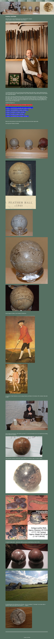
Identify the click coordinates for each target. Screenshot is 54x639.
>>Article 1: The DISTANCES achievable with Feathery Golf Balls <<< (19, 108)
